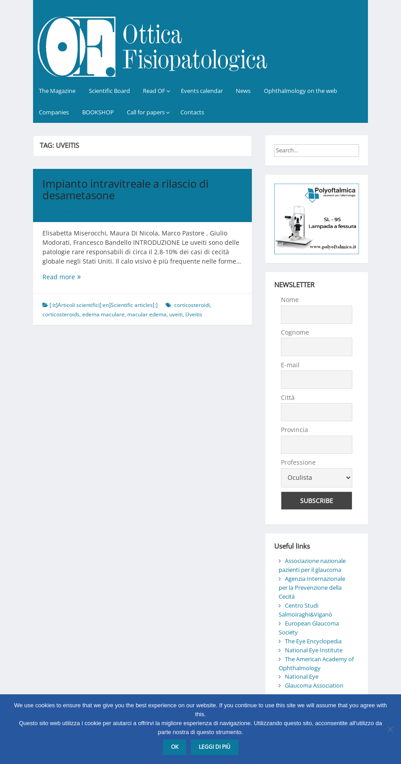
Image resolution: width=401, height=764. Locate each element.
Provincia (294, 429)
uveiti (176, 314)
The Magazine (57, 91)
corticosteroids (60, 314)
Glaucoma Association (314, 685)
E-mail (290, 365)
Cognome (295, 332)
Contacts (192, 112)
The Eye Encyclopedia (313, 641)
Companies (54, 112)
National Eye (301, 676)
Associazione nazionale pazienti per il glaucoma (312, 565)
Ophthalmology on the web (300, 91)
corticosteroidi (192, 305)
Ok (174, 747)
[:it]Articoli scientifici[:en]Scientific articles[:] (104, 305)
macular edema (147, 314)
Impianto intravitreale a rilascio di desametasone (125, 189)
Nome (290, 299)
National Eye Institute (314, 650)
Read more (80, 276)
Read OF (154, 91)
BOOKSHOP (98, 112)
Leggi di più (214, 747)
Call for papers (146, 112)
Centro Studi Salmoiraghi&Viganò (305, 609)
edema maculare (103, 314)
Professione (298, 462)
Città (288, 397)
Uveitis (193, 314)
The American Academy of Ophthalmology (316, 663)
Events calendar (202, 91)
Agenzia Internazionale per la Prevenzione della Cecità (312, 587)
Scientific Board (109, 91)
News (243, 91)
